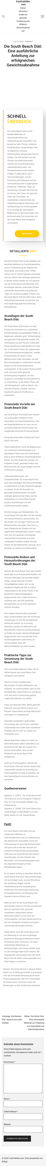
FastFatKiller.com (23, 3)
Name (7, 1099)
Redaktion (29, 41)
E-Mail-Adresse (11, 1111)
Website (7, 1124)
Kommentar (9, 1062)
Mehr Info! (27, 234)
